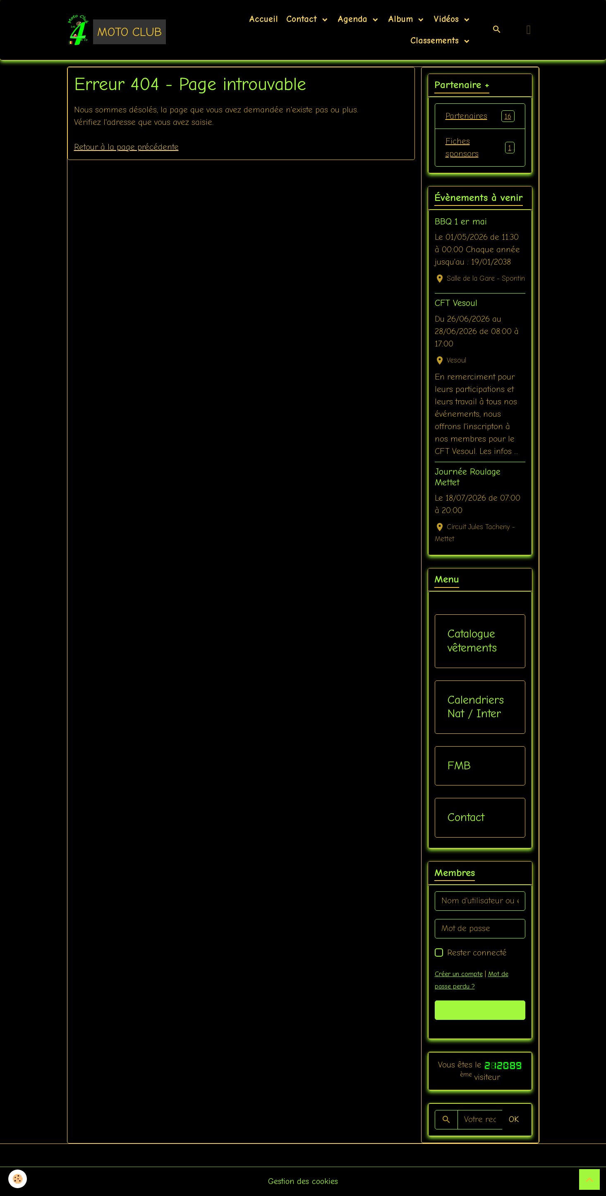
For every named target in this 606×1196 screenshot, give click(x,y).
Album (402, 19)
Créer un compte (459, 974)
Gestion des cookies (303, 1181)
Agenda (354, 19)
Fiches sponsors (480, 147)
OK (514, 1119)
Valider (480, 1010)
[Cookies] (17, 1179)
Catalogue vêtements (472, 640)
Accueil (263, 19)
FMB (459, 765)
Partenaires (480, 116)
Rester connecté (477, 952)
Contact (303, 19)
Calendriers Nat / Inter (476, 707)
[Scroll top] (589, 1179)
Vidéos (448, 19)
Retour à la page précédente (126, 147)
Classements (434, 40)
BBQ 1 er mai (461, 221)
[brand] (116, 29)
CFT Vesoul (456, 303)
